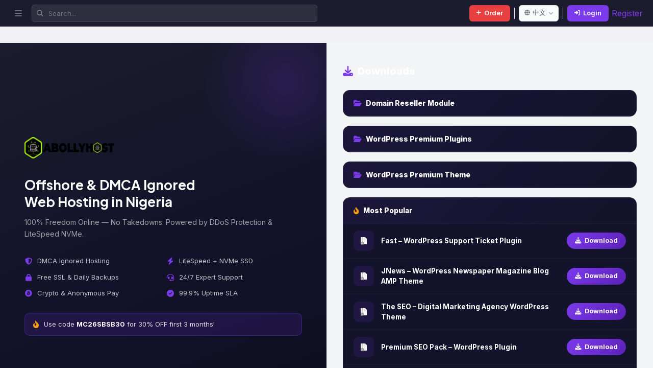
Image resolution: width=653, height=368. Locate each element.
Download (596, 240)
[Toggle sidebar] (18, 13)
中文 (538, 12)
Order (489, 13)
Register (627, 13)
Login (587, 13)
